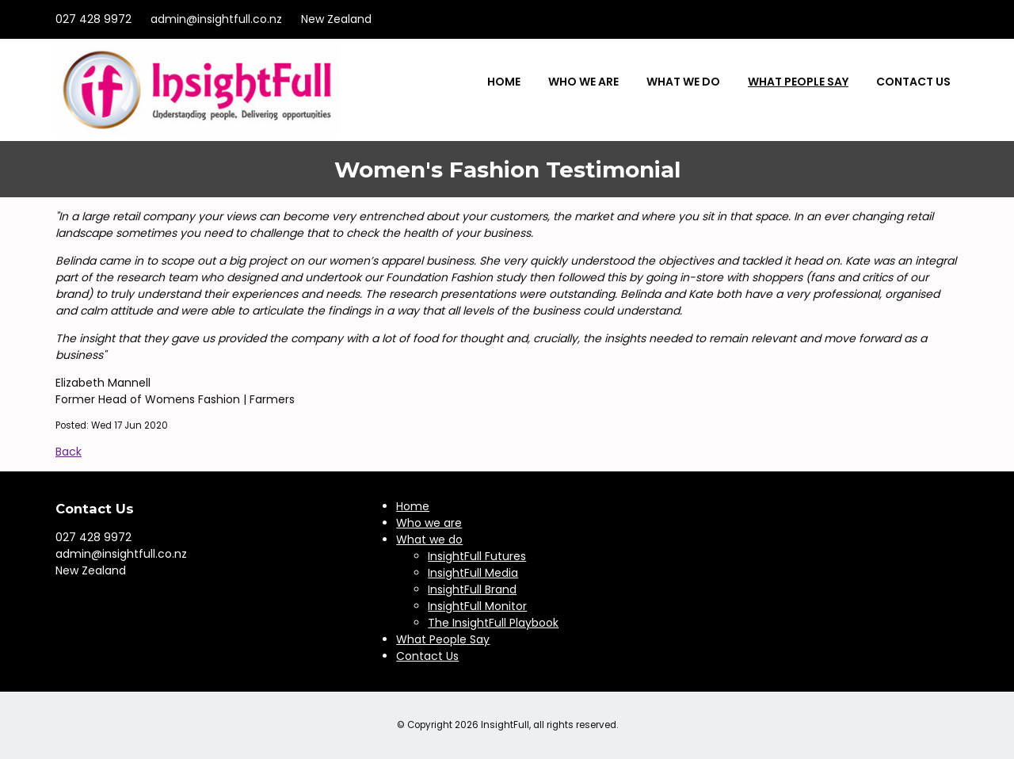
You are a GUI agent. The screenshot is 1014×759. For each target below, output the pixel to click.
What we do (683, 82)
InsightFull (505, 725)
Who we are (583, 82)
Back (68, 452)
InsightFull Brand (472, 589)
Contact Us (913, 82)
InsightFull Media (473, 573)
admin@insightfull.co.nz (216, 19)
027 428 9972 (93, 19)
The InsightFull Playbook (493, 623)
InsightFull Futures (477, 556)
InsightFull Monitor (477, 606)
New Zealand (336, 19)
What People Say (798, 82)
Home (503, 82)
